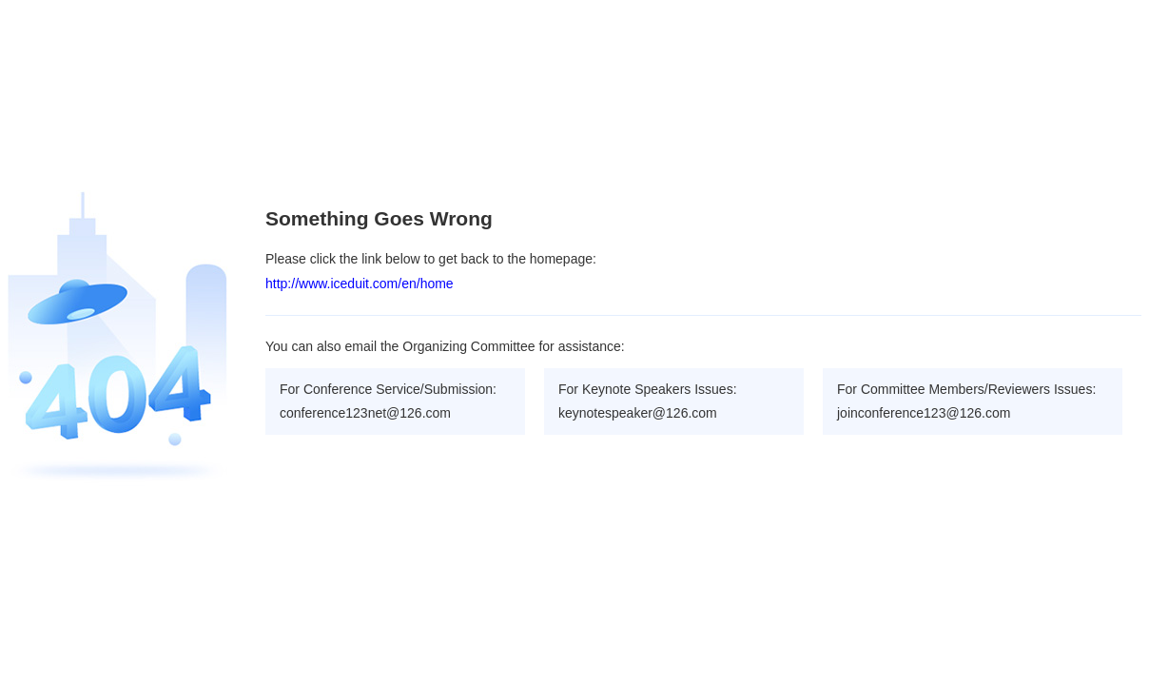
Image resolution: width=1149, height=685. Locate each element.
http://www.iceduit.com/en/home (359, 283)
